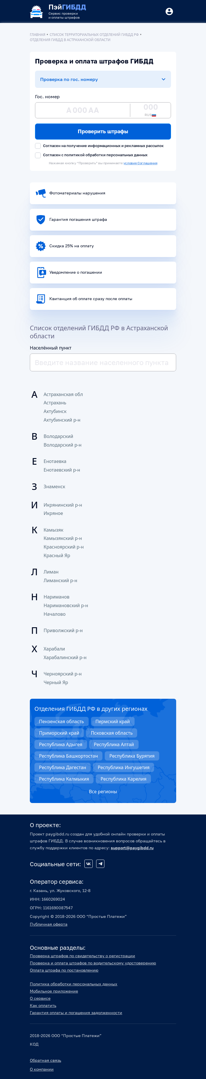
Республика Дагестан (62, 767)
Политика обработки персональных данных (73, 983)
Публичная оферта (48, 924)
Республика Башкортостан (68, 756)
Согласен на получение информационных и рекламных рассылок (99, 146)
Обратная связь (45, 1060)
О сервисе (40, 998)
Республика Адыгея (60, 744)
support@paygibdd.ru (132, 847)
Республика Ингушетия (123, 767)
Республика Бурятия (131, 756)
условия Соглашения (140, 163)
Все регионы (103, 791)
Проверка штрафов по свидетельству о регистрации (82, 955)
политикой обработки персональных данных (105, 155)
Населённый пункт (50, 348)
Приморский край (59, 733)
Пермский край (113, 721)
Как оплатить (43, 1005)
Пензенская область (61, 721)
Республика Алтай (114, 744)
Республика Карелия (123, 779)
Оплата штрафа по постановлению (64, 970)
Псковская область (112, 733)
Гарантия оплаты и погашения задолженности (76, 1012)
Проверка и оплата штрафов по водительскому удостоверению (93, 962)
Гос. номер (47, 96)
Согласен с (91, 155)
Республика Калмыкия (64, 779)
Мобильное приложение (54, 991)
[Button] (169, 11)
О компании (42, 1069)
